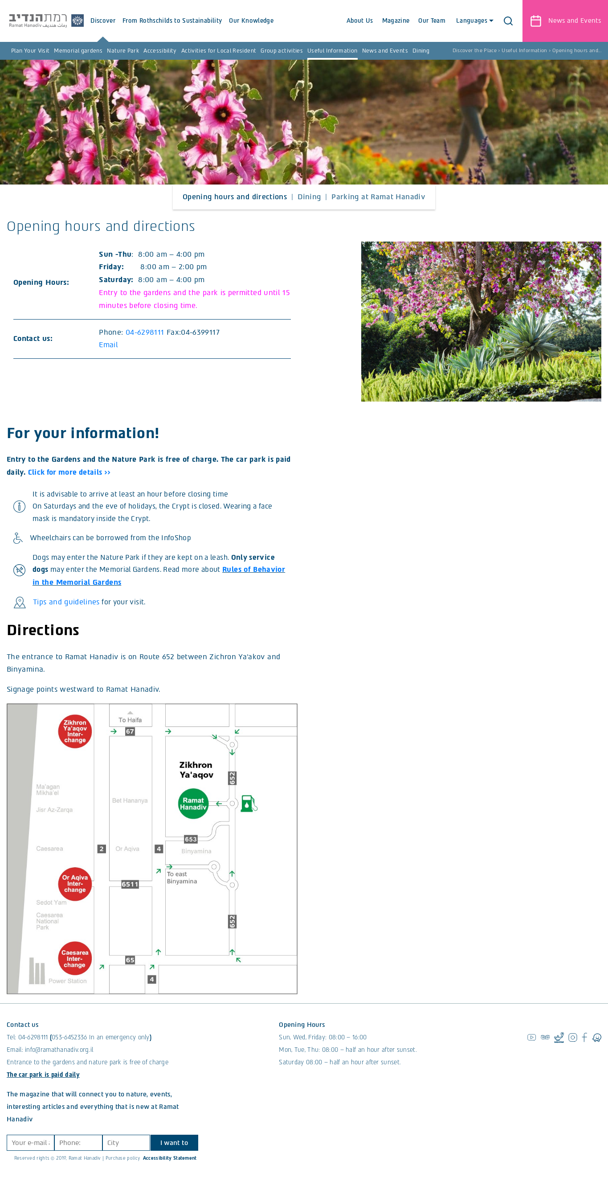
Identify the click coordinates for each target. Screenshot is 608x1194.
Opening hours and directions (235, 197)
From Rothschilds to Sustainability (182, 29)
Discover (112, 29)
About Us (359, 20)
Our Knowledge (261, 29)
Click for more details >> (70, 472)
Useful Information (332, 51)
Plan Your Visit (30, 51)
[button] (507, 21)
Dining (420, 51)
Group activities (282, 51)
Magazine (395, 20)
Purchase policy (123, 1166)
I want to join (173, 1153)
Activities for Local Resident (218, 51)
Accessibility (160, 51)
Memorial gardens (78, 51)
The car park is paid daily (43, 1083)
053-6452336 (69, 1045)
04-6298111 (145, 332)
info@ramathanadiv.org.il (59, 1058)
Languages (473, 20)
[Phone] (77, 1151)
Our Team (431, 20)
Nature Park (123, 51)
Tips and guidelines (66, 610)
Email (109, 345)
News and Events (385, 51)
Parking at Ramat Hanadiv (378, 197)
